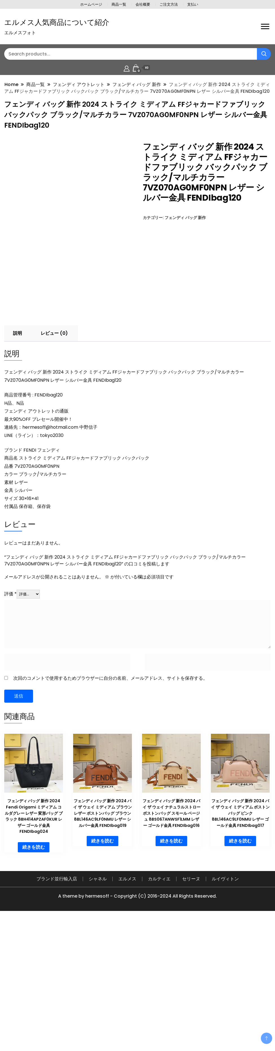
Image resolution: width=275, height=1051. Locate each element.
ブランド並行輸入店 (56, 1010)
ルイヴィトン (225, 1010)
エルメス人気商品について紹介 (56, 22)
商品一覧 (119, 4)
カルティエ (159, 1010)
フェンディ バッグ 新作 (185, 217)
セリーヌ (191, 1010)
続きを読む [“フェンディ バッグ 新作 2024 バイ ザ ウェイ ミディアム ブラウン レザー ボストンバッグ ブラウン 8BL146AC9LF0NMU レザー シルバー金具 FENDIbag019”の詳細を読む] (102, 972)
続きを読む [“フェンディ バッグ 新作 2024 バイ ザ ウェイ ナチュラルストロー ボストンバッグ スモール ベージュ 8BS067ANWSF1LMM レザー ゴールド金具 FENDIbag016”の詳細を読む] (171, 972)
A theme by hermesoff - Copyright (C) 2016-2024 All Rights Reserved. (137, 1027)
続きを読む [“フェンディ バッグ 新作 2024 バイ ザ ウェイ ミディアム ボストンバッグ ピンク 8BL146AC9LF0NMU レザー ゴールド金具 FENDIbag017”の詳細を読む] (240, 972)
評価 (10, 725)
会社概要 (143, 4)
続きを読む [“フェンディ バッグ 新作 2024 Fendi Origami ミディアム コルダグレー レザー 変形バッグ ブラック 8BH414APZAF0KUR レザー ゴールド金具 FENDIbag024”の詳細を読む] (33, 978)
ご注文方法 (169, 4)
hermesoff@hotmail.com (50, 558)
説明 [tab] (17, 465)
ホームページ (91, 4)
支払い (192, 4)
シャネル (98, 1010)
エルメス (127, 1010)
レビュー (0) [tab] (54, 465)
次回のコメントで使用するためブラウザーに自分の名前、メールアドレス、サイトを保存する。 (110, 810)
